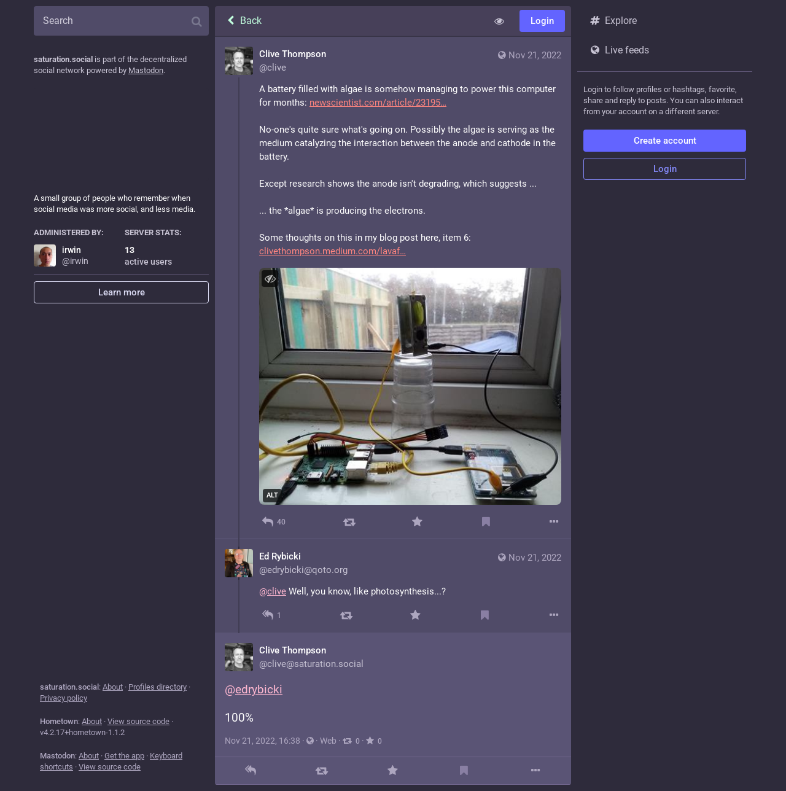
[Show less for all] (499, 21)
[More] (554, 522)
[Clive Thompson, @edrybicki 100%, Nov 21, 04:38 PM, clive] (393, 708)
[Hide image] (270, 278)
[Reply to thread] (271, 615)
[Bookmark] (486, 522)
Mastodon (145, 70)
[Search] (121, 21)
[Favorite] (417, 522)
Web (328, 741)
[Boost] (349, 522)
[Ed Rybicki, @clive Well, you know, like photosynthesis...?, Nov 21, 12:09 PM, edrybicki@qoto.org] (393, 586)
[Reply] (273, 522)
